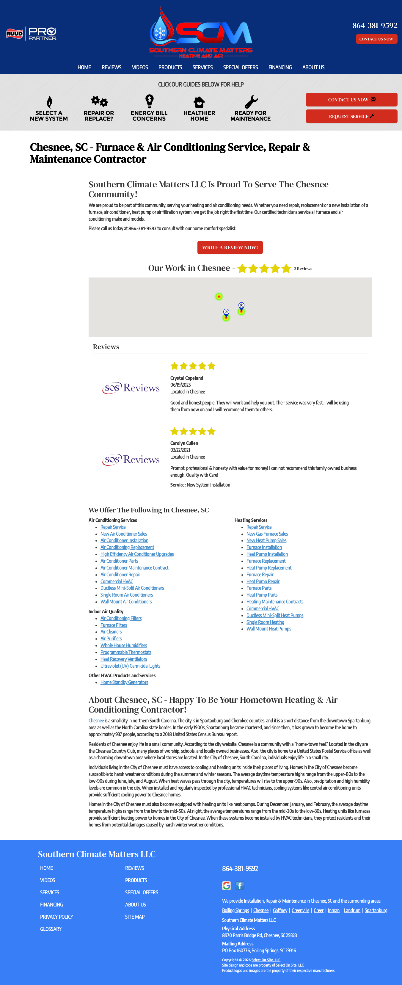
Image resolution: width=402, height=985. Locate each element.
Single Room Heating (265, 622)
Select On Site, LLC (266, 959)
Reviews (111, 67)
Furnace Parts (258, 588)
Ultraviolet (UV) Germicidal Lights (130, 666)
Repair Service (112, 527)
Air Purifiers (111, 638)
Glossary (59, 933)
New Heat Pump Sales (266, 540)
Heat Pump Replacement (268, 568)
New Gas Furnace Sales (267, 534)
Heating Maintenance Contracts (274, 602)
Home (84, 67)
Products (170, 67)
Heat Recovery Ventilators (123, 659)
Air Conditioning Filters (121, 618)
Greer (319, 910)
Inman (334, 910)
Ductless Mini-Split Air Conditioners (132, 588)
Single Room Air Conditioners (126, 595)
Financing (280, 67)
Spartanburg (376, 910)
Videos (140, 67)
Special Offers (240, 67)
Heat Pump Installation (267, 554)
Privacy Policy (65, 920)
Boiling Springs (235, 910)
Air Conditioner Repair (120, 575)
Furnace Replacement (265, 561)
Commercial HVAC (116, 581)
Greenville (300, 910)
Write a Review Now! (230, 247)
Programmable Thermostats (125, 652)
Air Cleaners (111, 632)
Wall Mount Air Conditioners (126, 602)
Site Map (143, 920)
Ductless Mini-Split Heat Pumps (274, 615)
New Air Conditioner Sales (123, 534)
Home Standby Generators (124, 682)
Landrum (352, 910)
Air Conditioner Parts (119, 561)
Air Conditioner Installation (124, 540)
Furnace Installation (264, 547)
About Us (313, 67)
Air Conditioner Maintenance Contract (134, 568)
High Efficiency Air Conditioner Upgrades (137, 554)
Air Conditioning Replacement (127, 547)
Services (203, 67)
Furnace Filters (113, 625)
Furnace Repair (260, 575)
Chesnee (96, 721)
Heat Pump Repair (262, 581)
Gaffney (280, 910)
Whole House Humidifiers (123, 645)
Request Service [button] (351, 116)
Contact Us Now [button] (376, 39)
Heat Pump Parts (261, 595)
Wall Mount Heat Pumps (268, 629)
